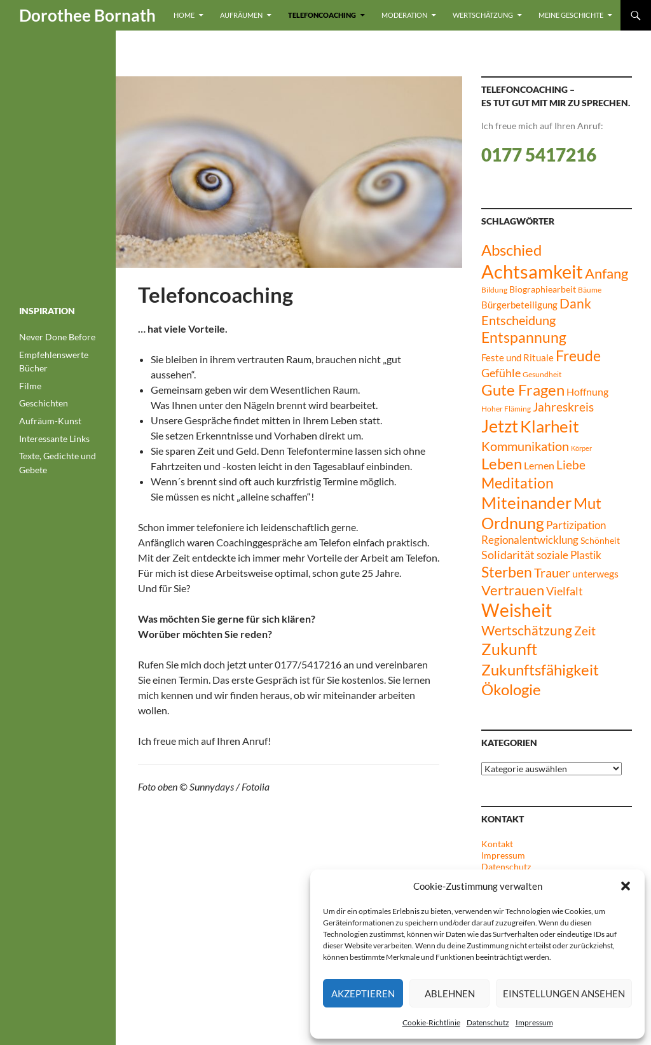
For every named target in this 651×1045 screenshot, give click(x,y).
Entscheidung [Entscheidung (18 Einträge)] (518, 320)
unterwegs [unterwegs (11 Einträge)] (595, 573)
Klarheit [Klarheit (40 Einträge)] (549, 426)
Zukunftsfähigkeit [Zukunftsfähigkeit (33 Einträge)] (540, 669)
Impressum (534, 1022)
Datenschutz (488, 1022)
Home (184, 15)
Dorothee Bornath (87, 15)
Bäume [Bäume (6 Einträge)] (589, 289)
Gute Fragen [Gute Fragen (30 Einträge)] (523, 390)
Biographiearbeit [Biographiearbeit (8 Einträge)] (542, 289)
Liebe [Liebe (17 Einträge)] (571, 464)
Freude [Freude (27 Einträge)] (578, 355)
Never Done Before (57, 336)
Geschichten (43, 403)
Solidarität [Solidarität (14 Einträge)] (508, 555)
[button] (625, 886)
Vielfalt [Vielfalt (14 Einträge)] (564, 591)
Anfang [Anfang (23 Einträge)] (606, 273)
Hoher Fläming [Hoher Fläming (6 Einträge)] (506, 408)
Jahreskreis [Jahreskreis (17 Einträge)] (563, 406)
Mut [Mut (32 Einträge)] (587, 503)
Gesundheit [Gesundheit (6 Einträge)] (542, 374)
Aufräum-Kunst (50, 420)
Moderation (404, 15)
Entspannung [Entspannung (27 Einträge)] (523, 337)
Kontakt (497, 843)
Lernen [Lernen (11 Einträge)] (539, 465)
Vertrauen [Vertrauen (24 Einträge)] (512, 590)
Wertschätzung (483, 15)
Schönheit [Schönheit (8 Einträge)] (600, 540)
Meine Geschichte (570, 15)
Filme (30, 385)
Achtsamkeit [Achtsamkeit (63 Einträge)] (532, 271)
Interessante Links (54, 438)
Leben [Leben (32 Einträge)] (501, 463)
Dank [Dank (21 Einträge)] (575, 303)
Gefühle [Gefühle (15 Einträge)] (501, 373)
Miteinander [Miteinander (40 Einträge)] (526, 502)
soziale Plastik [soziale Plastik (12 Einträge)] (569, 555)
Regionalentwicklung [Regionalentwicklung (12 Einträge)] (530, 540)
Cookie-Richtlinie (431, 1022)
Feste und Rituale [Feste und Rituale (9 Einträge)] (517, 357)
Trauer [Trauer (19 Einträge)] (552, 572)
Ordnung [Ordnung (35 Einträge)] (512, 523)
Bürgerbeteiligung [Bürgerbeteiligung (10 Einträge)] (519, 304)
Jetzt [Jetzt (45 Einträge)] (499, 426)
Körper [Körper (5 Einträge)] (581, 448)
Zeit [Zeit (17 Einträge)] (585, 630)
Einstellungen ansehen (564, 993)
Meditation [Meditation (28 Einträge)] (517, 483)
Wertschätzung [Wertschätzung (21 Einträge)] (526, 630)
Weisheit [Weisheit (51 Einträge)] (516, 610)
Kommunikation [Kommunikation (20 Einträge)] (525, 445)
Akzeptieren (363, 993)
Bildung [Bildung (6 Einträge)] (494, 289)
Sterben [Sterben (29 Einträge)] (506, 572)
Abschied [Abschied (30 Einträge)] (511, 250)
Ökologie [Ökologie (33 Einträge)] (511, 689)
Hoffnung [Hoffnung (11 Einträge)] (587, 391)
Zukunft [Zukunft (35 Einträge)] (509, 649)
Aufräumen (241, 15)
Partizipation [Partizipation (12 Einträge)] (576, 525)
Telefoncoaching (322, 15)
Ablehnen (450, 993)
